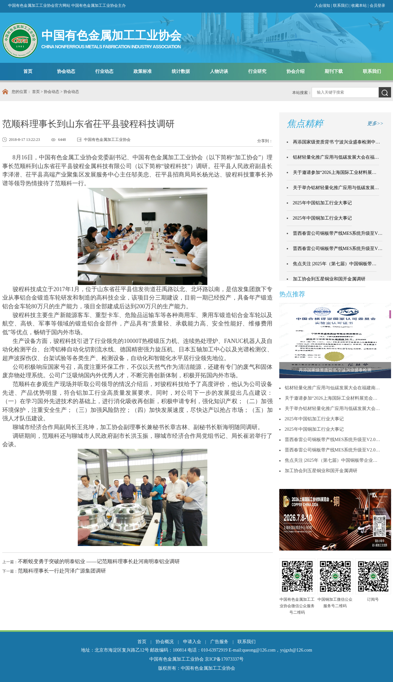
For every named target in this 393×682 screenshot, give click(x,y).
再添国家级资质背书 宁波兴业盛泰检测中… (336, 142)
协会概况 (165, 641)
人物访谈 (219, 71)
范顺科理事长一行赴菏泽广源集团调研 (62, 571)
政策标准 (142, 71)
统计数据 (181, 71)
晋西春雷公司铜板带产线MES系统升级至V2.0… (332, 439)
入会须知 (322, 5)
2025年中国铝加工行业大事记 (322, 202)
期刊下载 (334, 71)
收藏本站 (359, 5)
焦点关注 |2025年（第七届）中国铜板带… (334, 263)
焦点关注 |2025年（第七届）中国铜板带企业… (331, 460)
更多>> (375, 123)
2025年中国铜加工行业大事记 (322, 218)
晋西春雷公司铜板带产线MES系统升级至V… (338, 233)
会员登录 (377, 5)
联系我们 (341, 5)
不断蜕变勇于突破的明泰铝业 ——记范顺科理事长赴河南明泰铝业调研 (99, 561)
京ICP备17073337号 (224, 659)
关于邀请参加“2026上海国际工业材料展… (334, 172)
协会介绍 (295, 71)
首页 (27, 71)
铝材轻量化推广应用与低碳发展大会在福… (336, 157)
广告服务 (219, 641)
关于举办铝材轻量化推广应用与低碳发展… (336, 187)
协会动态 (66, 71)
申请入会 (192, 641)
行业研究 (257, 71)
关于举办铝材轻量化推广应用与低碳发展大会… (332, 408)
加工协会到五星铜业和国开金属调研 (329, 279)
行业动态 (104, 71)
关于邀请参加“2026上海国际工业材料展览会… (331, 398)
